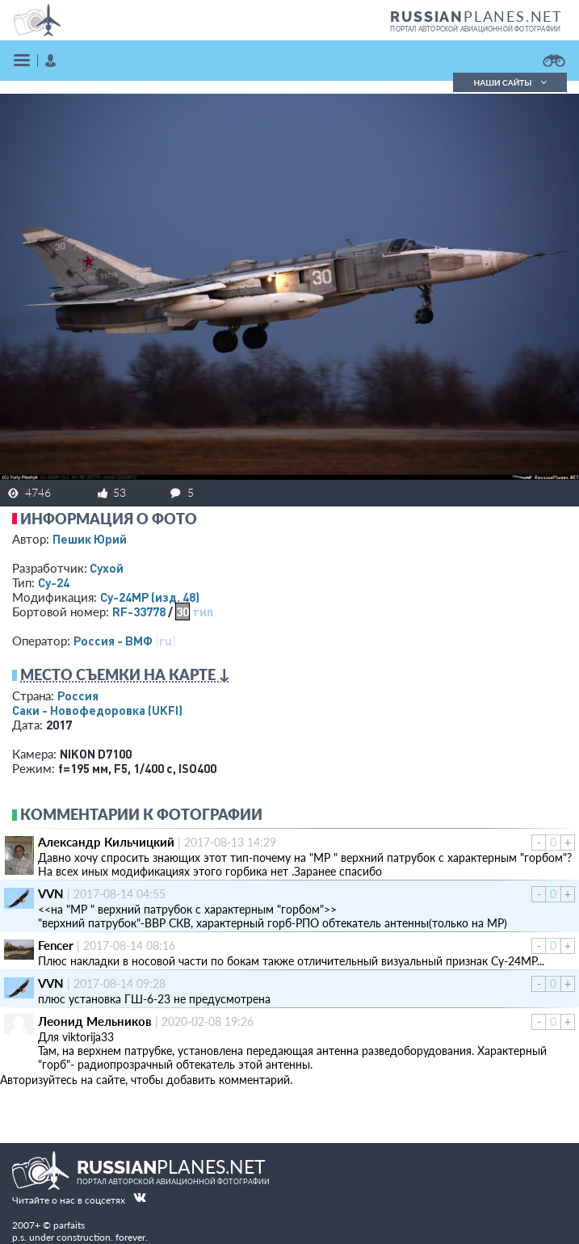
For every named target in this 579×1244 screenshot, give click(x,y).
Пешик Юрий (89, 539)
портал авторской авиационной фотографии (475, 29)
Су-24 (53, 582)
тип (202, 611)
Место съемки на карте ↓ (125, 674)
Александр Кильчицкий (106, 841)
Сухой (107, 568)
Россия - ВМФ (113, 640)
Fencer (55, 945)
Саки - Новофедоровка (97, 710)
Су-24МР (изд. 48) (149, 597)
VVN (51, 893)
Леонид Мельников (95, 1021)
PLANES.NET (476, 16)
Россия (78, 695)
